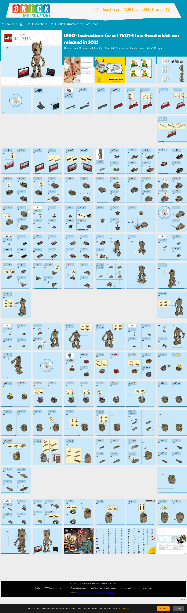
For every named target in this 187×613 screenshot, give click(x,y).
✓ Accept (163, 608)
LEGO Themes (152, 9)
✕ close (182, 599)
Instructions (39, 24)
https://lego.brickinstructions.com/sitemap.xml (97, 592)
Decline (178, 608)
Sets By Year (111, 9)
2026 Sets (131, 9)
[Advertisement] (95, 131)
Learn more (125, 608)
